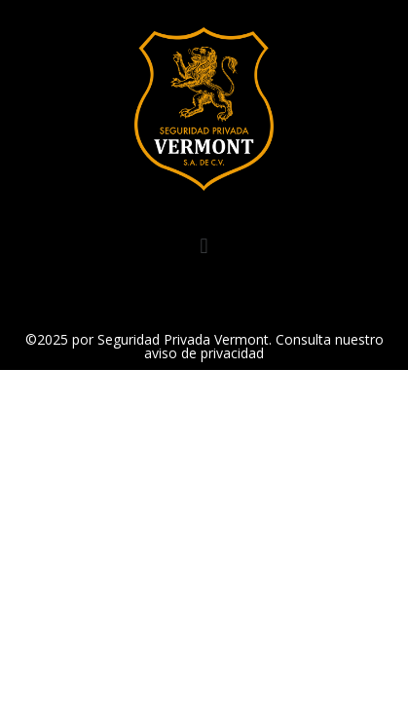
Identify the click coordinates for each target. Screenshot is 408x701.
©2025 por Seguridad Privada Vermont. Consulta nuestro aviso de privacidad (204, 346)
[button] (204, 246)
